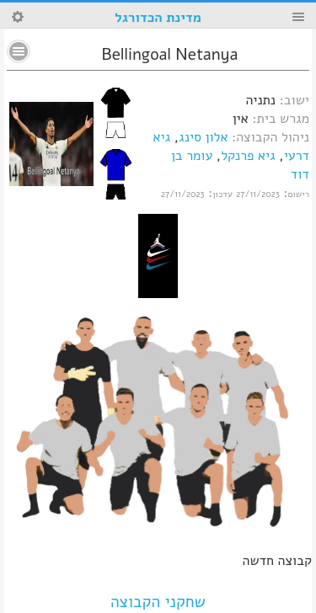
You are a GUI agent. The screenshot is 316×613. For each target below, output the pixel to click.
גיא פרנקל (248, 156)
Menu (298, 16)
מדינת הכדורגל (158, 17)
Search (17, 16)
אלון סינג (203, 137)
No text (18, 51)
